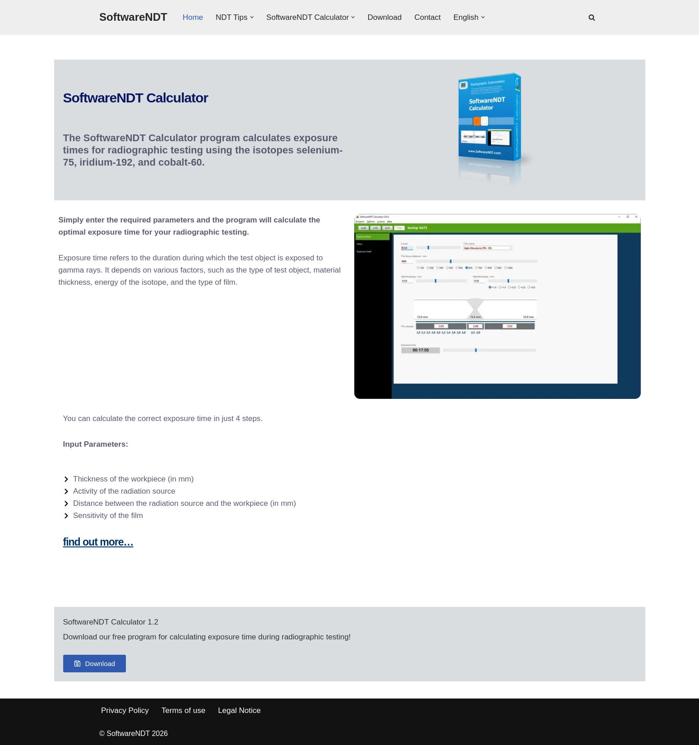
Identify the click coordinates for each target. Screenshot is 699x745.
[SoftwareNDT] (133, 17)
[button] (252, 17)
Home (193, 17)
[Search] (591, 17)
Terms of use (183, 710)
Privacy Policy (125, 710)
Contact (427, 17)
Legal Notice (239, 710)
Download (385, 17)
